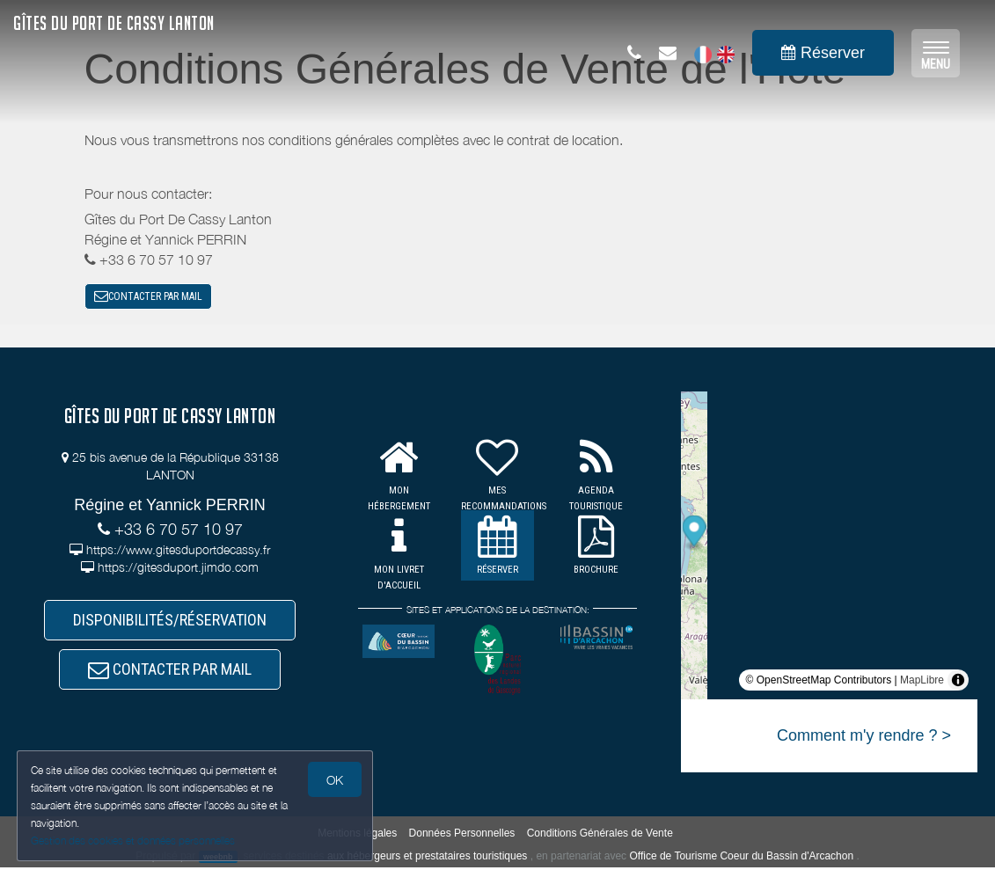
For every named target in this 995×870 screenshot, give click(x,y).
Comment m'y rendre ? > (864, 738)
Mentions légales (357, 835)
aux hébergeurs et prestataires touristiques (427, 858)
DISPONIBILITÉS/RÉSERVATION (170, 624)
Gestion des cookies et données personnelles (134, 840)
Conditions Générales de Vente (600, 835)
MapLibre (922, 682)
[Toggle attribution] (958, 682)
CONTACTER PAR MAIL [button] (148, 297)
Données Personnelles (462, 835)
